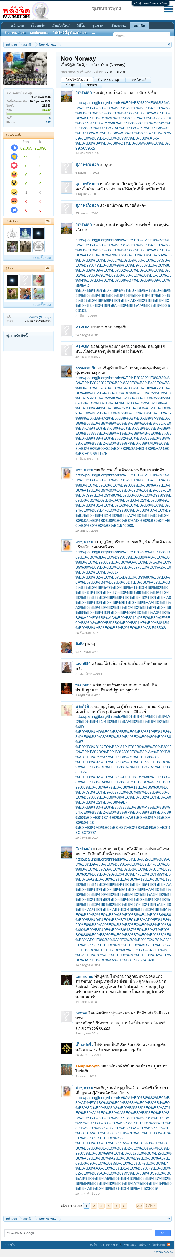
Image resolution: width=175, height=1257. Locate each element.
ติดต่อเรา (114, 1245)
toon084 (82, 663)
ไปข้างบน (158, 1245)
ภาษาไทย (11, 1245)
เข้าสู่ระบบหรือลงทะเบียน (150, 3)
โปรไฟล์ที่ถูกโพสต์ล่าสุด (70, 33)
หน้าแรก (17, 26)
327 (48, 122)
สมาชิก (139, 26)
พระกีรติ (82, 706)
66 (48, 268)
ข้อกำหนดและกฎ (163, 1252)
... (93, 33)
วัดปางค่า (83, 92)
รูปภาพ (97, 26)
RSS (168, 1244)
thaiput (82, 685)
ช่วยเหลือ (130, 1245)
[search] (78, 1233)
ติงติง (79, 644)
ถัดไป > (151, 1206)
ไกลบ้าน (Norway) (39, 317)
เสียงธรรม (118, 26)
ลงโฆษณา (97, 1245)
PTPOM (82, 327)
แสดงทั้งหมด (41, 257)
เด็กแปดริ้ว (84, 1044)
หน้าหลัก (144, 1245)
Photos (91, 85)
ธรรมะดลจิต (85, 368)
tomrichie (84, 976)
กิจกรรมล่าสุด (109, 80)
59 (48, 221)
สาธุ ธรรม (84, 470)
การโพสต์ (138, 80)
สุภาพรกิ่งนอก (87, 164)
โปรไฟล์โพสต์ (77, 80)
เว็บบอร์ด (38, 26)
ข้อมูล (70, 85)
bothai (81, 1013)
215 (139, 1206)
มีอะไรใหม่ (61, 26)
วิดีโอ (81, 26)
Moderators (39, 33)
